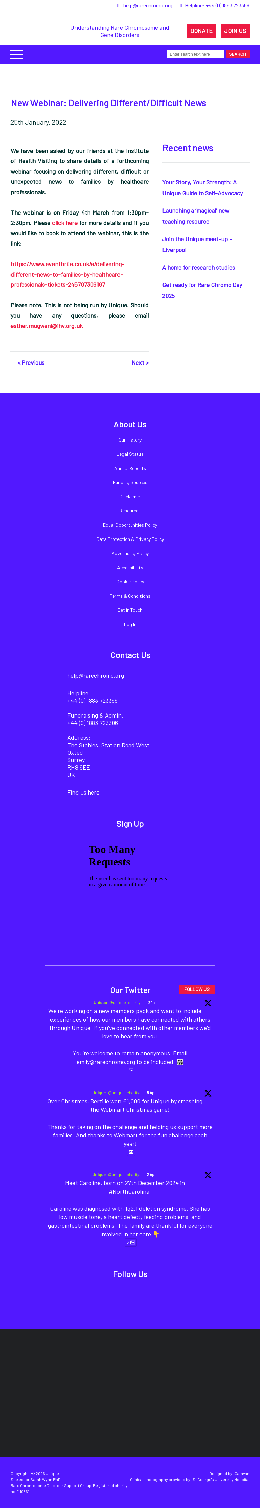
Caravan (242, 1473)
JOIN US (235, 30)
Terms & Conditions (130, 596)
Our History (130, 440)
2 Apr (151, 1174)
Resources (130, 510)
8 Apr (151, 1092)
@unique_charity (125, 1002)
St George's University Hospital (221, 1479)
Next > (140, 362)
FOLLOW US (197, 989)
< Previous (30, 362)
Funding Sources (130, 482)
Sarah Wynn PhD (45, 1479)
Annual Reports (130, 468)
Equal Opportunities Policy (130, 525)
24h (151, 1002)
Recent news (187, 147)
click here (65, 222)
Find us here (83, 792)
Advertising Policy (130, 553)
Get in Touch (130, 610)
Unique (100, 1002)
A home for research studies (198, 267)
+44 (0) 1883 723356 (228, 5)
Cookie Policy (130, 581)
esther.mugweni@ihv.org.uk (46, 325)
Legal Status (130, 454)
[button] (16, 54)
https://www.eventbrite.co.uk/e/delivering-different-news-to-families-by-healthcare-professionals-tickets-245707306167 (67, 274)
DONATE (201, 30)
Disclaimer (130, 496)
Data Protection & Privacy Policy (130, 539)
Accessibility (130, 567)
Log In (130, 624)
